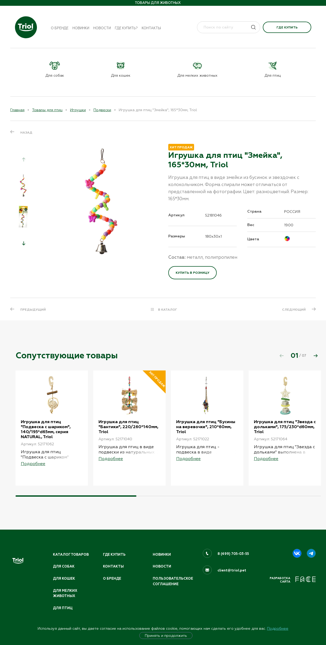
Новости (102, 28)
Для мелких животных (65, 593)
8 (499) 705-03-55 (233, 554)
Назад (26, 132)
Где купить (287, 27)
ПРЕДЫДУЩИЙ (33, 309)
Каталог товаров (71, 555)
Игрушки (78, 110)
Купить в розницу (192, 273)
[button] (23, 243)
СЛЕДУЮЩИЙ (294, 309)
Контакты (151, 28)
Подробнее (277, 628)
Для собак (64, 566)
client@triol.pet (232, 570)
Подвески (102, 110)
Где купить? (126, 28)
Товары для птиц (47, 110)
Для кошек (64, 578)
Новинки (80, 28)
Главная (17, 110)
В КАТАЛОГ (167, 309)
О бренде (59, 28)
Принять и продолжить (166, 635)
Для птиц (62, 608)
